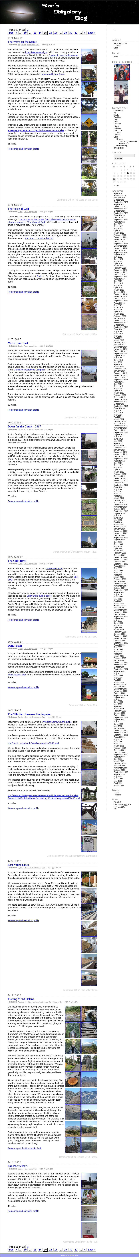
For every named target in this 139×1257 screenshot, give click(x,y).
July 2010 (118, 516)
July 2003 (118, 700)
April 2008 (118, 575)
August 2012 (119, 461)
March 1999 (119, 785)
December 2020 (120, 246)
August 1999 (119, 774)
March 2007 (119, 603)
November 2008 (120, 559)
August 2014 (119, 408)
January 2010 (119, 529)
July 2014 (118, 410)
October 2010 (119, 509)
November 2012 (120, 454)
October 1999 (119, 770)
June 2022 (118, 226)
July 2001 (118, 739)
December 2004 (120, 662)
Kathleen (35, 1002)
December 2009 (120, 531)
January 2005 (119, 660)
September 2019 (121, 277)
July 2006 (118, 621)
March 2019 (119, 290)
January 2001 (119, 750)
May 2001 (118, 744)
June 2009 (118, 544)
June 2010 (118, 518)
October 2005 (119, 641)
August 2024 (119, 204)
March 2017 (119, 340)
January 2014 (119, 424)
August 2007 (119, 592)
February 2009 (120, 553)
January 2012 (119, 476)
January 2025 (119, 198)
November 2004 (120, 665)
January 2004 (119, 687)
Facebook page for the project (63, 55)
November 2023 (120, 209)
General (117, 124)
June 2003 (118, 702)
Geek (116, 121)
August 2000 (119, 757)
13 (35, 32)
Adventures (22, 1002)
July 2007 (118, 594)
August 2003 (119, 698)
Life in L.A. (28, 717)
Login (116, 793)
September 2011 (121, 485)
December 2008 (120, 557)
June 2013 (118, 439)
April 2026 (118, 193)
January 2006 (119, 634)
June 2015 (118, 386)
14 (40, 32)
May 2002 (118, 726)
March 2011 (119, 498)
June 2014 (118, 413)
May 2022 (118, 228)
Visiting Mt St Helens (21, 999)
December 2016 (120, 347)
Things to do (57, 1002)
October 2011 (119, 483)
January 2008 (119, 581)
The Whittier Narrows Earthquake (29, 714)
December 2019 (120, 270)
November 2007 (120, 586)
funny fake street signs (36, 52)
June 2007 (118, 597)
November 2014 (120, 402)
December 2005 (120, 636)
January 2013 (119, 450)
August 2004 (119, 671)
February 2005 (120, 658)
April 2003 (118, 706)
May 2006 (118, 625)
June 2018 (118, 307)
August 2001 (119, 737)
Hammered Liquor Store (52, 74)
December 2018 (120, 294)
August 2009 (119, 540)
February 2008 (120, 579)
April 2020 (118, 264)
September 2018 (121, 301)
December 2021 (120, 237)
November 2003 (120, 691)
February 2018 (120, 316)
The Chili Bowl (17, 560)
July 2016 (118, 358)
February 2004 (120, 684)
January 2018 (119, 318)
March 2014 (119, 419)
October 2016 (119, 351)
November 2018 (120, 296)
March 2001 (119, 746)
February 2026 (120, 196)
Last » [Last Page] (91, 32)
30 (70, 32)
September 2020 (121, 253)
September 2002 (121, 717)
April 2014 (118, 417)
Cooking (117, 117)
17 (55, 32)
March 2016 (119, 367)
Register (117, 795)
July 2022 (118, 224)
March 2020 (119, 266)
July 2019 (118, 281)
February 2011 (120, 500)
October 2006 (119, 614)
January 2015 (119, 397)
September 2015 (121, 380)
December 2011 (120, 478)
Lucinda (117, 46)
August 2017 (119, 329)
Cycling (23, 45)
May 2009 (118, 546)
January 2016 (119, 371)
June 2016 (118, 360)
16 (50, 32)
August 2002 (119, 719)
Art (19, 45)
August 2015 (119, 382)
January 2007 (119, 608)
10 (25, 32)
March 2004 (119, 682)
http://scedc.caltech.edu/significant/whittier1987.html (33, 743)
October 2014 (119, 404)
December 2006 (120, 610)
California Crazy (54, 568)
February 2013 (120, 448)
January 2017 (119, 345)
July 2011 (118, 489)
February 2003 (120, 711)
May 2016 (118, 362)
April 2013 (118, 443)
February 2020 (120, 268)
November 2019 (120, 272)
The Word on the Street (22, 41)
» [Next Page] (85, 32)
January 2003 (119, 713)
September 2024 (121, 202)
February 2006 (120, 632)
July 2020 (118, 257)
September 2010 (121, 511)
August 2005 (119, 645)
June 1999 (118, 779)
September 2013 (121, 432)
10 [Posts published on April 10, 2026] (128, 173)
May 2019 (118, 285)
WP (115, 809)
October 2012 (119, 456)
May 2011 (118, 494)
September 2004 (121, 669)
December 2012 (120, 452)
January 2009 (119, 555)
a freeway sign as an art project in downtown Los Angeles (36, 130)
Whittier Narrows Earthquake (57, 722)
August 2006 (119, 619)
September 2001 (121, 735)
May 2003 (118, 704)
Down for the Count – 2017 (24, 426)
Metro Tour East (18, 343)
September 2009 (121, 538)
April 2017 (118, 338)
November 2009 (120, 533)
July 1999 (118, 776)
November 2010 (120, 507)
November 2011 (120, 481)
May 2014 (118, 415)
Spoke (39, 276)
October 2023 (119, 211)
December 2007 (120, 584)
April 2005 (118, 654)
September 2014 (121, 406)
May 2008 (118, 573)
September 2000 (121, 755)
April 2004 (118, 680)
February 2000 (120, 763)
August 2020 (119, 255)
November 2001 (120, 733)
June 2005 (118, 649)
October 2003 (119, 693)
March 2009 (119, 551)
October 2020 (119, 250)
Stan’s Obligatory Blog (69, 12)
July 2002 (118, 722)
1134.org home (120, 43)
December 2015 (120, 373)
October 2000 (119, 752)
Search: (117, 152)
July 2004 (118, 673)
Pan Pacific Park (18, 1165)
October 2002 (119, 715)
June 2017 (118, 334)
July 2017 (118, 332)
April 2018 (118, 312)
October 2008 (119, 562)
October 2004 (119, 667)
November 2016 (120, 349)
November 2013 (120, 428)
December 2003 (120, 689)
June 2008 (118, 570)
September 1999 (121, 772)
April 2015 (118, 391)
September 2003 (121, 695)
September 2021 (121, 244)
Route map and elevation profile (23, 149)
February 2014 (120, 421)
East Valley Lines (18, 864)
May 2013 (118, 441)
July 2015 (118, 384)
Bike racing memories (128, 141)
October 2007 (119, 588)
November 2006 (120, 612)
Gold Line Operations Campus (29, 369)
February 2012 (120, 474)
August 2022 (119, 222)
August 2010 (119, 513)
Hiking (29, 1002)
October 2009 (119, 535)
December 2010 (120, 505)
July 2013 (118, 437)
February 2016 (120, 369)
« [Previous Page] (16, 32)
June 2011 (118, 492)
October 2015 (119, 378)
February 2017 (120, 342)
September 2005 (121, 643)
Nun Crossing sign (17, 674)
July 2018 (118, 305)
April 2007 (118, 601)
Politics (117, 135)
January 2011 (119, 502)
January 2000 (119, 766)
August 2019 (119, 279)
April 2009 (118, 548)
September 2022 (121, 220)
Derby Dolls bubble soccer (39, 596)
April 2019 (118, 288)
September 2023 (121, 213)
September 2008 (121, 564)
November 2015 (120, 375)
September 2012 (121, 459)
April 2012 (118, 470)
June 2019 (118, 283)
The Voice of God (18, 208)
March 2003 (119, 708)
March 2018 (119, 314)
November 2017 (120, 323)
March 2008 (119, 577)
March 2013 (119, 446)
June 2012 (118, 465)
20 (65, 32)
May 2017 (118, 336)
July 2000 (118, 759)
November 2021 (120, 239)
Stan (37, 45)
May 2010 (118, 520)
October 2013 (119, 430)
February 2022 (120, 235)
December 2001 (120, 730)
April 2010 (118, 522)
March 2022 (119, 233)
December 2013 (120, 426)
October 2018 (119, 299)
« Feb (116, 185)
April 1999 (118, 783)
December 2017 (120, 321)
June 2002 (118, 724)
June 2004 (118, 676)
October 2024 (119, 200)
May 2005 (118, 651)
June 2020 (118, 259)
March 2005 (119, 656)
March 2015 (119, 393)
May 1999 (118, 781)
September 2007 (121, 590)
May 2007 (118, 599)
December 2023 (120, 207)
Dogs (116, 119)
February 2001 (120, 748)
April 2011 (118, 496)
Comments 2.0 (122, 804)
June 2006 (118, 623)
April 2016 (118, 364)
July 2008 (118, 568)
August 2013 (119, 435)
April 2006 (118, 627)
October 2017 (119, 325)
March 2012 (119, 472)
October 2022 (119, 217)
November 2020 (120, 248)
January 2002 (119, 728)
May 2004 (118, 678)
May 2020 (118, 261)
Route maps (31, 45)
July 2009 (118, 542)
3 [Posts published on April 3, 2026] (128, 170)
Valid (119, 807)
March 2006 (119, 630)
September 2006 (121, 616)
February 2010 (120, 527)
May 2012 (118, 467)
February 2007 (120, 605)
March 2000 (119, 761)
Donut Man (15, 645)
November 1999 (120, 768)
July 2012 (118, 463)
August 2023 (119, 215)
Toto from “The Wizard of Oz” (39, 238)
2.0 (117, 802)
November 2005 (120, 638)
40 (76, 32)
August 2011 (119, 487)
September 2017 (121, 327)
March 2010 (119, 524)
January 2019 (119, 292)
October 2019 (119, 275)
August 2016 (119, 356)
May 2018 (118, 310)
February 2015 (120, 395)
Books (116, 115)
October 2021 (119, 242)
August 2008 (119, 566)
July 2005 (118, 647)
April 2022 (118, 231)
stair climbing (121, 146)
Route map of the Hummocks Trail (24, 1148)
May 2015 (118, 389)
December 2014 (120, 399)
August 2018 (119, 303)
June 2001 (118, 741)
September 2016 (121, 353)
